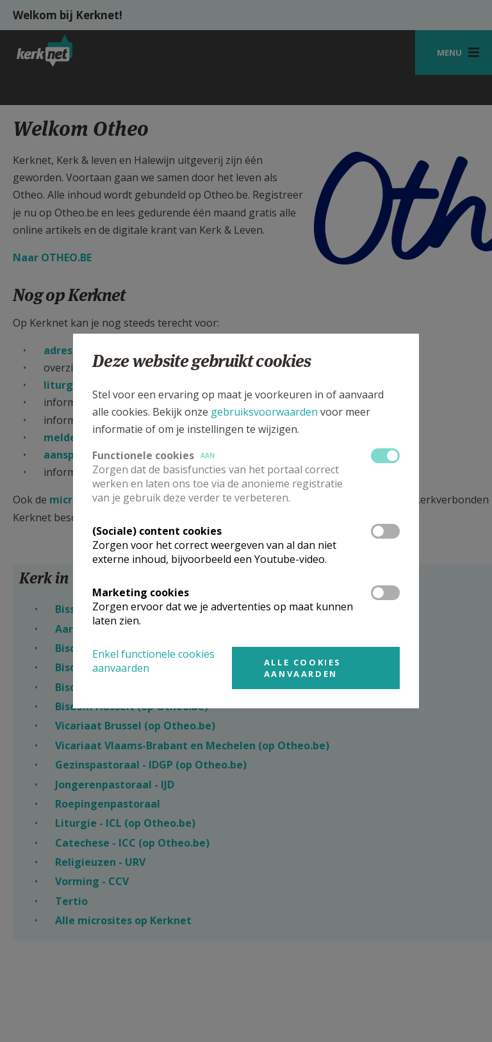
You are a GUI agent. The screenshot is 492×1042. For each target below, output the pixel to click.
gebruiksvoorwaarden (264, 412)
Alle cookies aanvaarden (302, 668)
